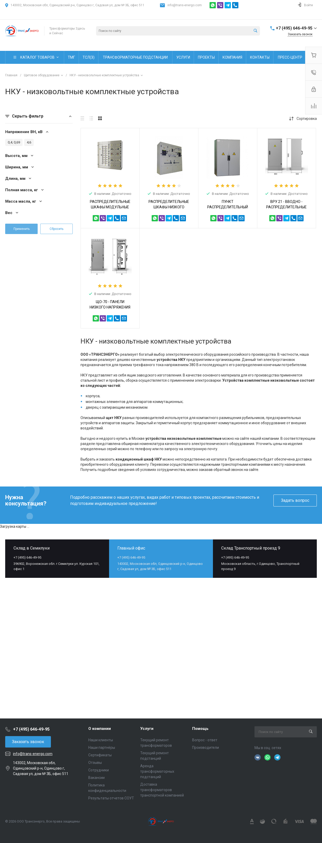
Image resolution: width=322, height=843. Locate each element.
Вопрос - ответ (204, 740)
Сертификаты (100, 755)
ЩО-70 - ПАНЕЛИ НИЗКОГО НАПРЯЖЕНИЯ (110, 304)
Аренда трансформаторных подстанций (157, 771)
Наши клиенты (100, 740)
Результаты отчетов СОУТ (111, 798)
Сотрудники (98, 770)
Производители (205, 747)
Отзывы (95, 762)
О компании (99, 728)
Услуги (146, 728)
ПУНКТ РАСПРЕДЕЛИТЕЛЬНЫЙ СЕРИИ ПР (227, 207)
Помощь (200, 728)
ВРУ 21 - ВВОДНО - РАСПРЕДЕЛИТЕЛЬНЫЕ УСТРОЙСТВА (286, 207)
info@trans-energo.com (184, 5)
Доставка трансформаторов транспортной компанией (162, 789)
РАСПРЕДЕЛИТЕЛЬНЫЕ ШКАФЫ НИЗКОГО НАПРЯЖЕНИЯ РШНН (169, 207)
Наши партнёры (101, 747)
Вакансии (96, 778)
